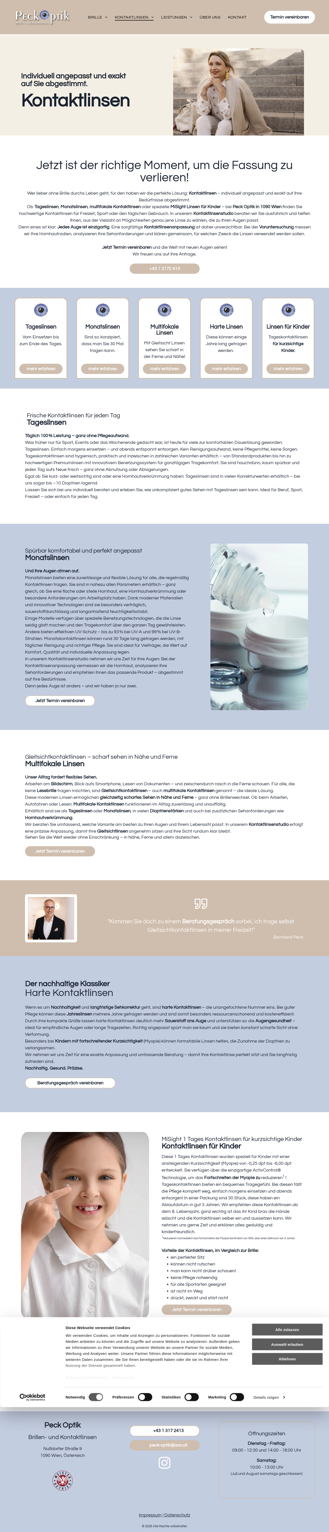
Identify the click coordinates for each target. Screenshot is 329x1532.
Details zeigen (266, 1522)
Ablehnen (287, 1484)
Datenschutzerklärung (87, 1502)
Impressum (122, 1502)
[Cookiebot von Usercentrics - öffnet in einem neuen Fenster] (32, 1522)
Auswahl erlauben (287, 1469)
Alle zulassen (287, 1455)
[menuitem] (97, 17)
